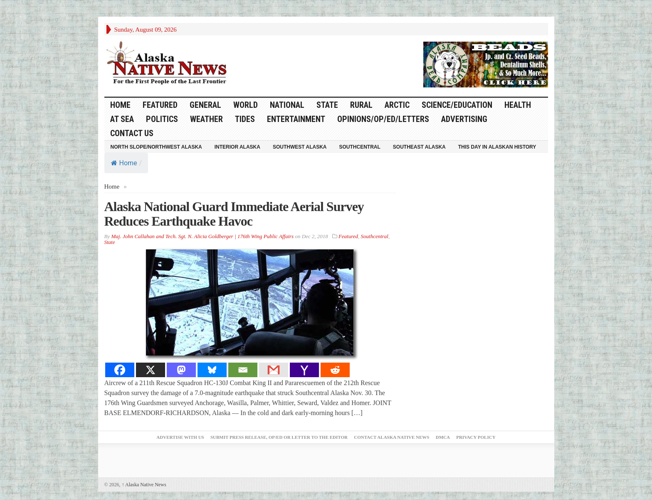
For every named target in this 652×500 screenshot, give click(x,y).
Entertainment (296, 119)
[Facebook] (119, 370)
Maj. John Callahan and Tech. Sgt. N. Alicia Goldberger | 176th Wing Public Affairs (202, 236)
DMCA (443, 437)
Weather (206, 119)
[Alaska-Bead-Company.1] (485, 63)
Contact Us (131, 133)
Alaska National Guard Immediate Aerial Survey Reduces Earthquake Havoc (234, 214)
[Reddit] (335, 370)
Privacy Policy (475, 437)
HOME (120, 105)
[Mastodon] (181, 370)
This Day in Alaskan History (497, 147)
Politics (162, 119)
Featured (160, 105)
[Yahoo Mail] (304, 370)
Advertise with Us (180, 437)
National (287, 105)
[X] (150, 370)
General (205, 105)
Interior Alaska (237, 147)
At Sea (122, 119)
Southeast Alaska (419, 147)
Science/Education (457, 105)
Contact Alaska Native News (391, 437)
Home (124, 163)
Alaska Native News (144, 485)
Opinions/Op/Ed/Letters (383, 119)
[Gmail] (273, 370)
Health (517, 105)
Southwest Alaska (300, 147)
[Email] (242, 370)
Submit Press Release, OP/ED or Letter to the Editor (279, 437)
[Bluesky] (212, 370)
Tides (245, 119)
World (245, 105)
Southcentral (359, 147)
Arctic (397, 105)
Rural (361, 105)
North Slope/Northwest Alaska (156, 147)
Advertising (464, 119)
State (327, 105)
